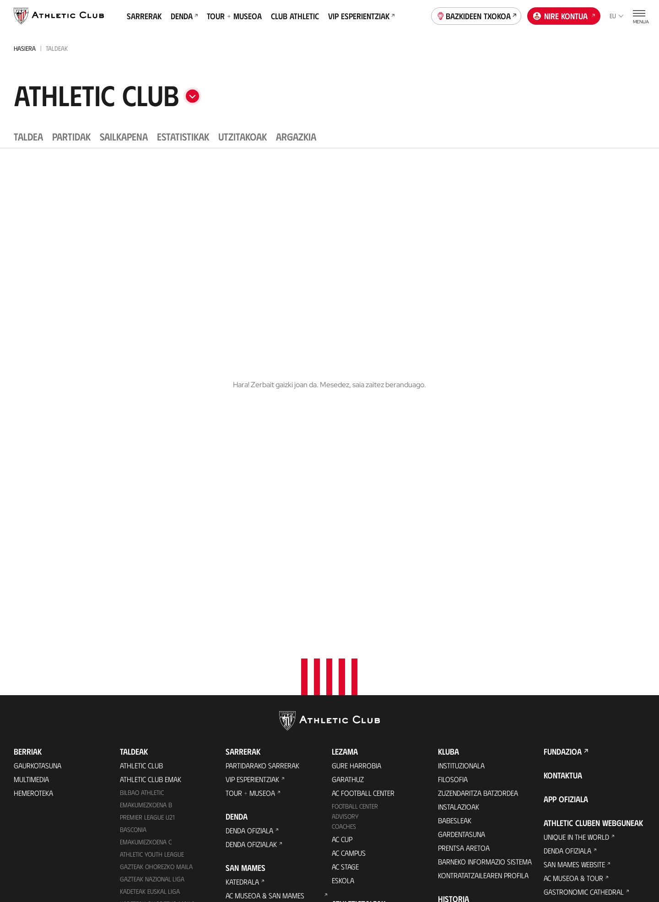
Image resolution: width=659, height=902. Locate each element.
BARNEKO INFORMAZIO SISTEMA (485, 575)
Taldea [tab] (28, 136)
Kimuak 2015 (137, 715)
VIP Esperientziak (361, 16)
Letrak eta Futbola (575, 646)
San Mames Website (574, 577)
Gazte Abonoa (355, 645)
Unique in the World (576, 550)
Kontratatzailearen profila (483, 588)
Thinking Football (573, 632)
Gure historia (460, 626)
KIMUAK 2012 (137, 691)
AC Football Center (363, 506)
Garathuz (348, 492)
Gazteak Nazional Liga (152, 592)
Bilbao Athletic (142, 506)
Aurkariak (454, 667)
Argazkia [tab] (296, 136)
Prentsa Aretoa (464, 561)
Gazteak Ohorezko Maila (156, 580)
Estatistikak (456, 681)
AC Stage (345, 580)
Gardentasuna (461, 547)
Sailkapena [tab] (124, 136)
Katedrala (242, 595)
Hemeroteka (33, 506)
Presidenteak (459, 695)
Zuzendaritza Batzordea (478, 506)
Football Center (355, 520)
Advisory (345, 530)
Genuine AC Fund (145, 728)
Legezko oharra (370, 856)
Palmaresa (455, 640)
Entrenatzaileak (464, 708)
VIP (336, 686)
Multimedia (31, 492)
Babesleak (454, 533)
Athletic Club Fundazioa (583, 619)
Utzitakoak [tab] (242, 136)
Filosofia (453, 492)
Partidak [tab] (71, 136)
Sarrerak (144, 16)
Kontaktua (563, 489)
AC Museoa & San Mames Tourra (265, 613)
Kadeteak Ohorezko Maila (157, 617)
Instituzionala (461, 479)
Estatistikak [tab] (183, 136)
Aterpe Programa (467, 760)
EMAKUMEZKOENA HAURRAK (157, 679)
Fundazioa (563, 465)
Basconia (133, 543)
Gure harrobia (356, 479)
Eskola (343, 593)
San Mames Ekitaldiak (260, 645)
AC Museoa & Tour (573, 591)
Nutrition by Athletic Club (586, 728)
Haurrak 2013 (140, 666)
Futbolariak (458, 653)
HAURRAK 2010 (140, 654)
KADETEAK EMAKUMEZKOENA (157, 629)
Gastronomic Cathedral (266, 659)
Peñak (341, 672)
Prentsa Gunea (172, 856)
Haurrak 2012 (140, 642)
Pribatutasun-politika (302, 856)
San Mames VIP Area (258, 631)
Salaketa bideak (486, 856)
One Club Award (464, 746)
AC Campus (349, 566)
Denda (184, 16)
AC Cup (342, 552)
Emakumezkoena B (146, 518)
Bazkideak (348, 631)
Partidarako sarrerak (262, 479)
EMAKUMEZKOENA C (146, 555)
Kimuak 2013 (137, 703)
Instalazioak (458, 520)
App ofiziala (566, 513)
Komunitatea (352, 700)
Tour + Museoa (234, 16)
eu (617, 16)
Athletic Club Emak (150, 492)
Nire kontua (564, 15)
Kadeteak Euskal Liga (150, 605)
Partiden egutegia (149, 742)
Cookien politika (232, 856)
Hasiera (25, 48)
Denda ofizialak (251, 557)
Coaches (344, 540)
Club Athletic (295, 16)
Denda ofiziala (249, 544)
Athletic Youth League (152, 568)
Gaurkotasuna (37, 479)
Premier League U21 (147, 531)
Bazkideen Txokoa (476, 15)
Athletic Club (141, 479)
